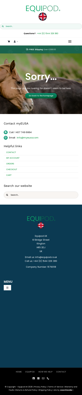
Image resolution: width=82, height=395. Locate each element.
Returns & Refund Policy (26, 390)
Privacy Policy (40, 387)
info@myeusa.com (27, 137)
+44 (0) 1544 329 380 (47, 33)
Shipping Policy (45, 390)
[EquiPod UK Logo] (42, 5)
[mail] (43, 378)
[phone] (48, 378)
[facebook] (34, 378)
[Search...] (41, 26)
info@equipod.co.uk (46, 257)
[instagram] (38, 378)
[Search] (3, 26)
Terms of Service (55, 387)
